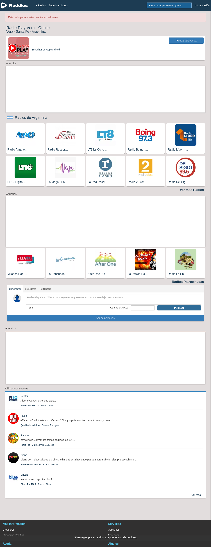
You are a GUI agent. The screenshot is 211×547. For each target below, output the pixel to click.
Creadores (8, 529)
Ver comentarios (105, 318)
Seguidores (30, 289)
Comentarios (15, 289)
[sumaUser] (143, 307)
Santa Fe (22, 31)
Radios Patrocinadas (188, 282)
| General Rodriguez (40, 425)
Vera (9, 31)
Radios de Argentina (31, 118)
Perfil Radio (45, 289)
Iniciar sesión (202, 5)
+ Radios (41, 5)
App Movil (113, 529)
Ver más (196, 494)
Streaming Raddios (13, 535)
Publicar (179, 307)
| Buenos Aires (37, 405)
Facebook (113, 535)
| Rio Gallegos (39, 464)
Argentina (39, 31)
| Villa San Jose (37, 445)
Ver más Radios (192, 190)
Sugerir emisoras (58, 5)
